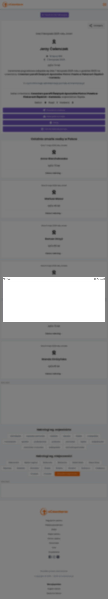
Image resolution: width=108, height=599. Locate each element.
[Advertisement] (54, 301)
